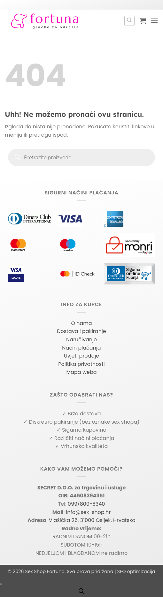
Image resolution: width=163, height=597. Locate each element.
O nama (81, 323)
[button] (143, 21)
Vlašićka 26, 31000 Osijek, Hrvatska (92, 520)
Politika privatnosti (81, 364)
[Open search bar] (81, 591)
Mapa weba (81, 372)
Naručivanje (81, 339)
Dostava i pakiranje (81, 331)
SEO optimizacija (136, 571)
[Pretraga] (129, 21)
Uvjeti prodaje (81, 355)
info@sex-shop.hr (88, 512)
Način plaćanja (81, 347)
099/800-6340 (86, 504)
